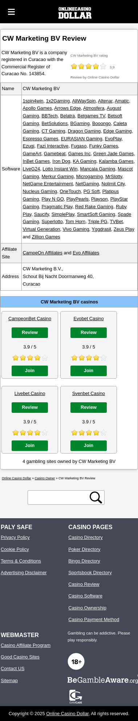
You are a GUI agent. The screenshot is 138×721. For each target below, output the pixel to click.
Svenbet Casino (88, 393)
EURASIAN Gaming (81, 138)
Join (29, 370)
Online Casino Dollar (67, 713)
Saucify (41, 214)
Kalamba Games (116, 161)
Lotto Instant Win (59, 169)
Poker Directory (84, 549)
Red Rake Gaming (94, 206)
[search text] (60, 497)
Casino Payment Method (93, 619)
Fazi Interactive (53, 146)
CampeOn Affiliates (42, 252)
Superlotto (51, 221)
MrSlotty (113, 176)
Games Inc (79, 153)
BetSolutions (54, 123)
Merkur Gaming (57, 176)
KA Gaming (85, 161)
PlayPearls (77, 199)
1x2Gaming (58, 101)
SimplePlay (63, 214)
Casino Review (83, 584)
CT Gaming (53, 131)
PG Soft (92, 191)
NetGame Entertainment (48, 183)
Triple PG (97, 221)
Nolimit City (113, 183)
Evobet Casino (88, 318)
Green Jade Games (113, 153)
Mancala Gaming (97, 169)
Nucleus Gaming (40, 191)
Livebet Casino (30, 393)
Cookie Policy (15, 549)
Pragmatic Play (56, 206)
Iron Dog (61, 161)
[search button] (96, 497)
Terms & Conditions (21, 561)
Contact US (12, 668)
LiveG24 (31, 169)
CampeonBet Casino (29, 318)
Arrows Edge (67, 108)
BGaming (79, 123)
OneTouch (70, 191)
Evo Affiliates (86, 252)
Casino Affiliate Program (25, 645)
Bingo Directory (84, 561)
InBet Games (36, 161)
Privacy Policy (15, 537)
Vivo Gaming (76, 229)
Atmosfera (93, 108)
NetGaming (87, 183)
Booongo (101, 123)
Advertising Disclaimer (24, 572)
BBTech (49, 115)
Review (30, 332)
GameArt (32, 153)
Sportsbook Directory (89, 572)
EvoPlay (113, 138)
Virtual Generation (41, 229)
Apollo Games (37, 108)
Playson (99, 199)
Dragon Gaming (84, 131)
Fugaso (79, 146)
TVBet (116, 221)
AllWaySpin (84, 101)
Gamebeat (55, 153)
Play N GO (52, 199)
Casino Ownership (87, 608)
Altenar (105, 101)
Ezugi (28, 146)
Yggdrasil (101, 229)
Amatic (122, 101)
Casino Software (85, 596)
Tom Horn (75, 221)
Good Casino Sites (20, 657)
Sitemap (9, 680)
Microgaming (89, 176)
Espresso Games (40, 138)
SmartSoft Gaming (96, 214)
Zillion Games (46, 236)
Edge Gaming (117, 131)
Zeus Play (124, 229)
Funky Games (103, 146)
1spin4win (33, 101)
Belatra (67, 115)
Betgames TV (91, 115)
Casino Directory (85, 537)
